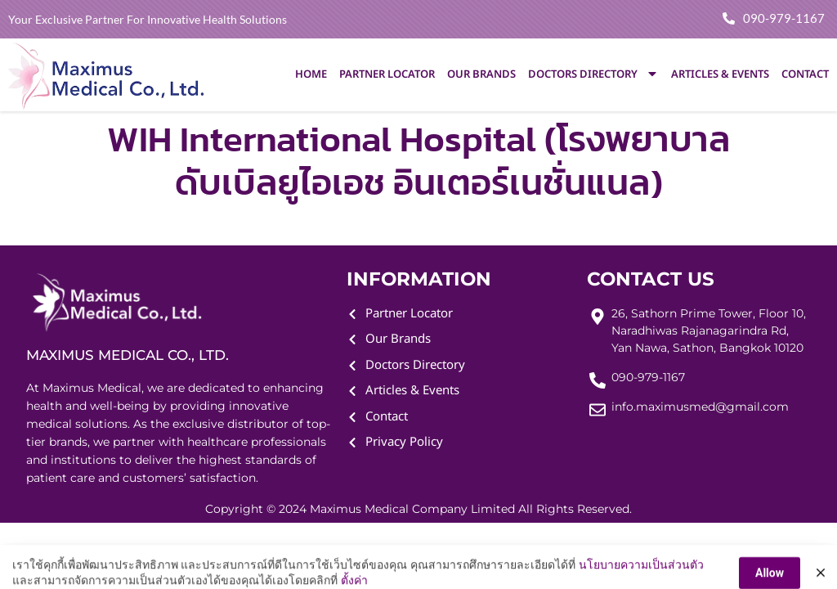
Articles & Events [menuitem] (720, 74)
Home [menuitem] (311, 74)
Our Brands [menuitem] (481, 74)
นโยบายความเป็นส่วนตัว (641, 579)
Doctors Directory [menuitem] (593, 74)
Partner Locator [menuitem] (387, 74)
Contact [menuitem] (805, 74)
